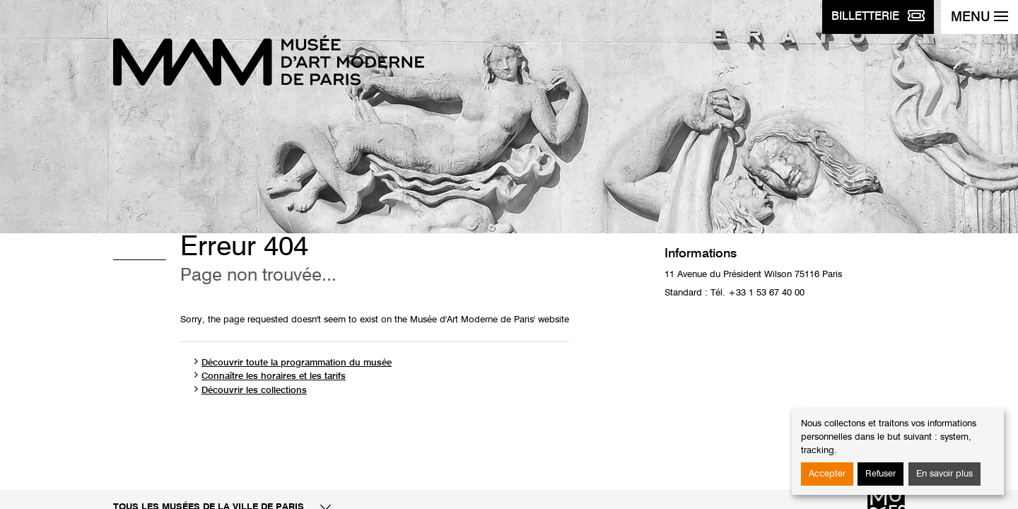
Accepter (827, 474)
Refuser (880, 474)
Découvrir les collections (254, 390)
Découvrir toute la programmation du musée (296, 363)
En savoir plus (944, 474)
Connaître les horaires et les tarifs (273, 376)
